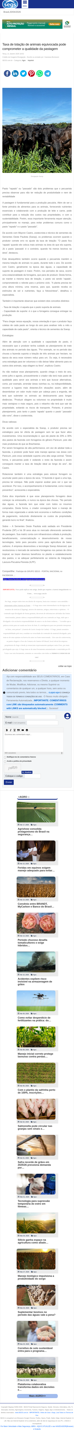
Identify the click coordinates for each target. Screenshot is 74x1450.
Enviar (9, 782)
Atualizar (28, 772)
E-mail (15, 723)
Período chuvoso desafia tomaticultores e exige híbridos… (32, 943)
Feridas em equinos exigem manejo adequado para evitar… (36, 869)
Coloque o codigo (14, 776)
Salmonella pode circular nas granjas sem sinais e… (35, 1127)
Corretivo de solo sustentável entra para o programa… (35, 1349)
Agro (23, 60)
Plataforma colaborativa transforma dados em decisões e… (36, 1387)
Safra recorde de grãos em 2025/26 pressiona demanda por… (34, 1165)
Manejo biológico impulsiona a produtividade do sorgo (36, 1277)
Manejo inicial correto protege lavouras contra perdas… (35, 1055)
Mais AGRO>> (37, 1396)
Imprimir (31, 60)
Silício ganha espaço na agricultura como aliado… (33, 1241)
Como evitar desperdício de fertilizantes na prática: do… (34, 1019)
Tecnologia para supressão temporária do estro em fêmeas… (34, 1204)
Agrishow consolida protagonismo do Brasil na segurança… (33, 832)
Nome (11, 717)
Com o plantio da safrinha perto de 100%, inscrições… (36, 1091)
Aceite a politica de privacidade (19, 761)
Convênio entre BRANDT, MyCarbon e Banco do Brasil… (36, 905)
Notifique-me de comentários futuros (21, 757)
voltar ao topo (65, 666)
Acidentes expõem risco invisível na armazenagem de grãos (35, 981)
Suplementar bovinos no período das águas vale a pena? (36, 1313)
